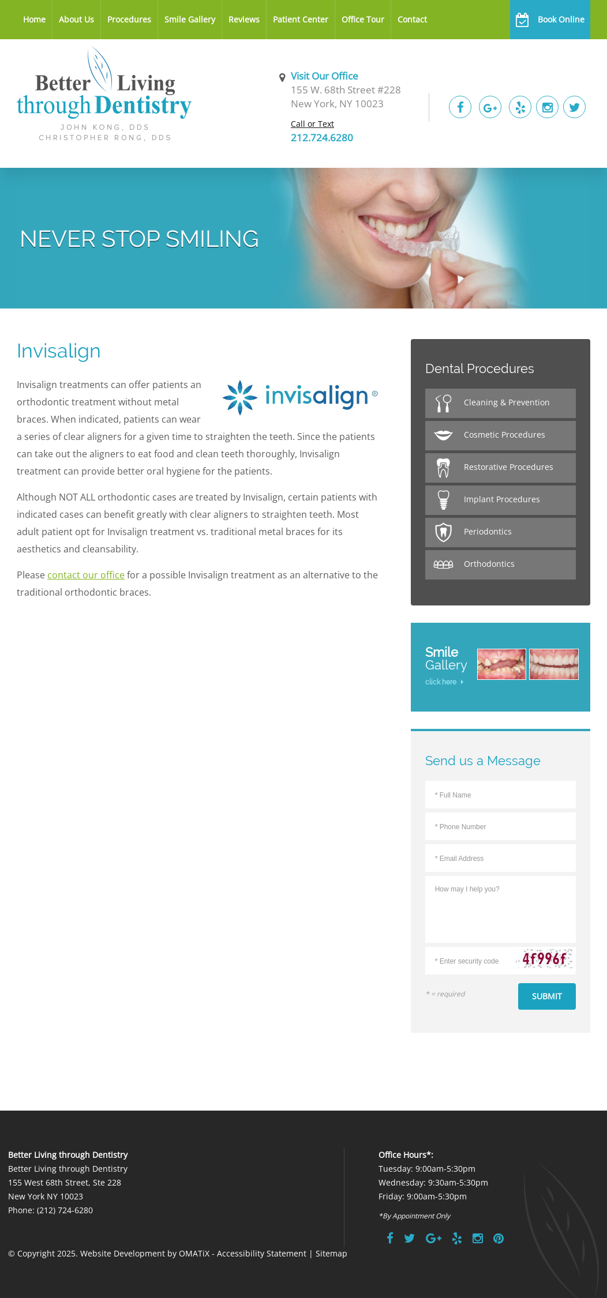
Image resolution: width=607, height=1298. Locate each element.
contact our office (86, 575)
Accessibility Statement (261, 1253)
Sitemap (331, 1253)
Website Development (122, 1253)
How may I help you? (500, 907)
